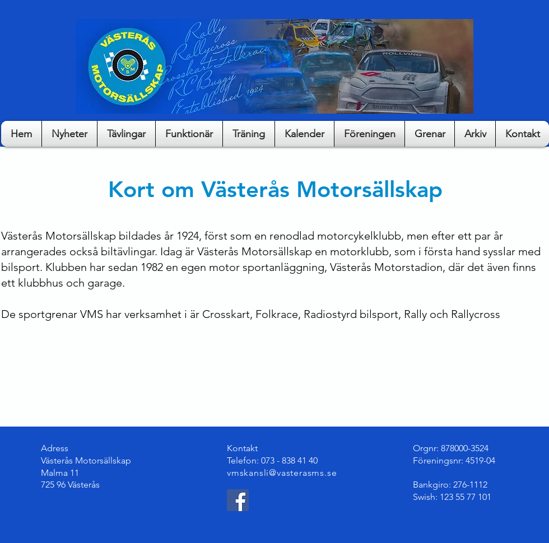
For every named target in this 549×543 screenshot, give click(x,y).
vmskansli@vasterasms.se (282, 472)
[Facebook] (238, 500)
